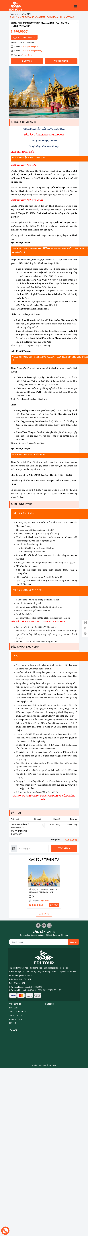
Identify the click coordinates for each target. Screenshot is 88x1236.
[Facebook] (38, 925)
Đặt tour (27, 61)
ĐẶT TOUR (54, 905)
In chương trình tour (24, 37)
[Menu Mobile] (76, 6)
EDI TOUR (13, 992)
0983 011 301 (25, 965)
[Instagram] (49, 925)
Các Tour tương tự (44, 859)
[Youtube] (44, 925)
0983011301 (19, 969)
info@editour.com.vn (24, 961)
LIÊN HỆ (12, 1007)
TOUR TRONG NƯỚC (18, 995)
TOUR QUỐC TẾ (16, 999)
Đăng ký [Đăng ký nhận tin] (73, 942)
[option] (44, 92)
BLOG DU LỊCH (15, 1003)
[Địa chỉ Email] (38, 942)
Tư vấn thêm (61, 61)
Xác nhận (64, 848)
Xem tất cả (44, 914)
